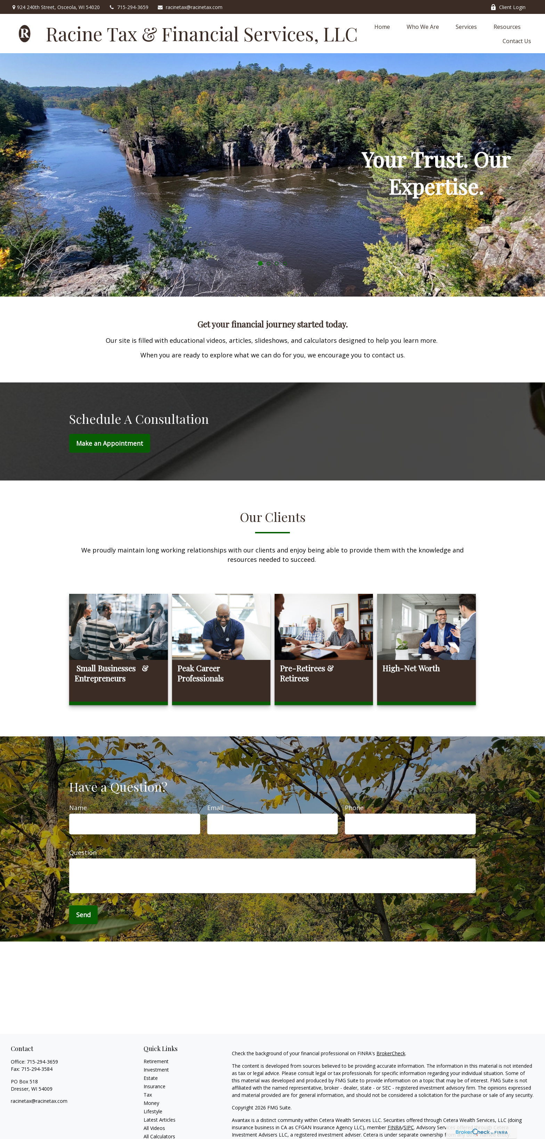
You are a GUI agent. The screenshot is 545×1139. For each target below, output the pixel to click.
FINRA (395, 1127)
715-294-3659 (128, 7)
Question (83, 852)
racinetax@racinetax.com (189, 7)
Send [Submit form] (83, 915)
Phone (354, 807)
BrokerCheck (390, 1053)
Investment (156, 1069)
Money (151, 1103)
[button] (382, 26)
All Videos (154, 1128)
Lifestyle (153, 1111)
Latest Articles (160, 1119)
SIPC (409, 1127)
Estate (151, 1078)
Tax (148, 1094)
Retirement (156, 1061)
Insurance (154, 1086)
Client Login (508, 7)
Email (215, 807)
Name (78, 807)
